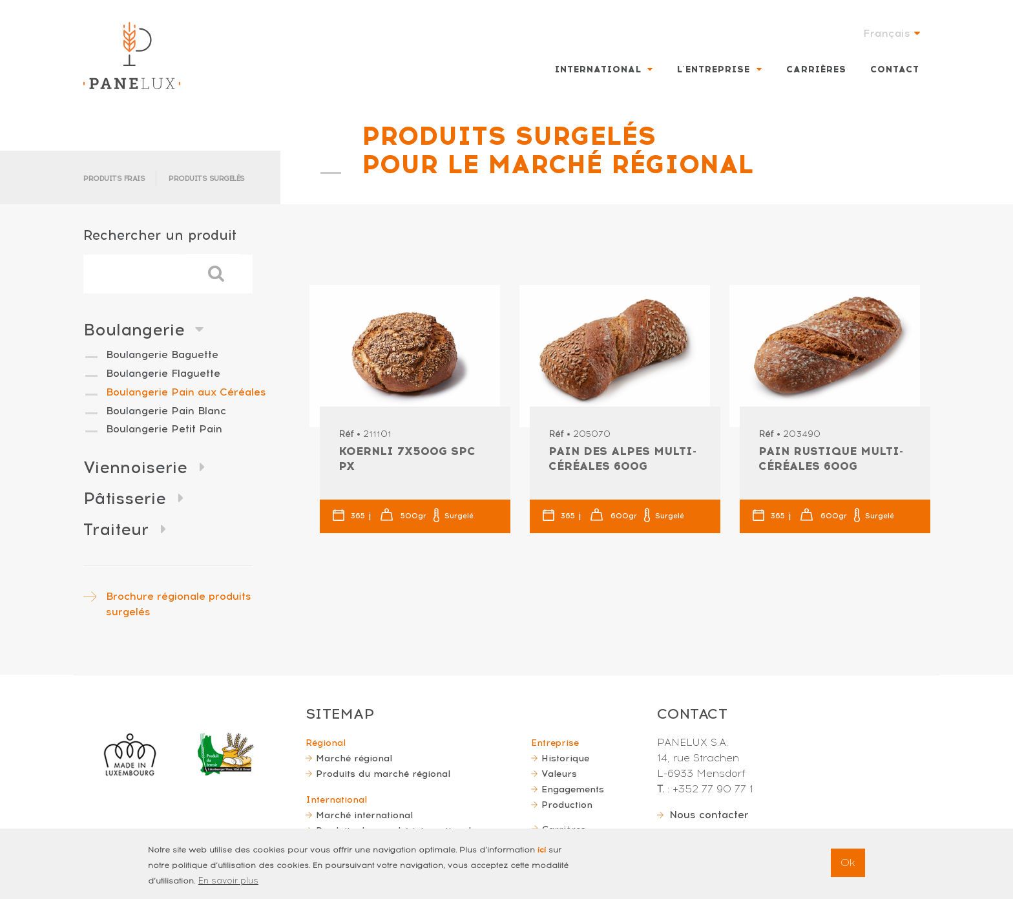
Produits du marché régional (383, 773)
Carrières (816, 69)
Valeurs (559, 773)
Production (566, 804)
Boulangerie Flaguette (163, 373)
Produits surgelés (207, 179)
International (598, 69)
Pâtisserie (124, 498)
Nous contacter (709, 815)
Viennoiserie (135, 467)
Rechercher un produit (159, 235)
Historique (565, 758)
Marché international (364, 815)
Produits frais (114, 179)
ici (542, 856)
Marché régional (354, 758)
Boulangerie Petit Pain (164, 429)
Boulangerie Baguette (162, 354)
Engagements (572, 789)
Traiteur (116, 529)
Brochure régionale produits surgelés (178, 604)
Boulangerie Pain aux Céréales (186, 392)
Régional (326, 742)
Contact (894, 69)
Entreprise (555, 742)
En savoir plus (228, 887)
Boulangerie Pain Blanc (166, 411)
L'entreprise (713, 69)
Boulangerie (134, 329)
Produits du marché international (393, 830)
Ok (848, 869)
